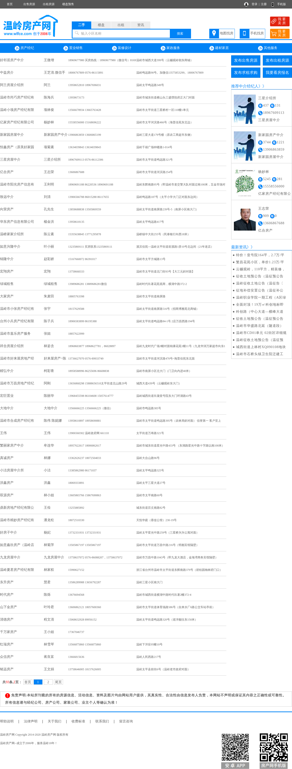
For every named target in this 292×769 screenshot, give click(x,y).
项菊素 (49, 147)
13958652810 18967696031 (84, 85)
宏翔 (47, 271)
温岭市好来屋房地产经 (17, 358)
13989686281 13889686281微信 (87, 284)
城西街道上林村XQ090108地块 (261, 347)
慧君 (47, 582)
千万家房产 (8, 632)
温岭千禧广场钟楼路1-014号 (154, 147)
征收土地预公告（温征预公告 (259, 276)
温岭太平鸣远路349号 (150, 85)
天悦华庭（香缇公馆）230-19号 (156, 520)
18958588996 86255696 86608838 (88, 371)
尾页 (58, 682)
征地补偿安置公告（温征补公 (259, 290)
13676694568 (76, 594)
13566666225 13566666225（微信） (90, 408)
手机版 (281, 4)
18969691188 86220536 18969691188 (90, 184)
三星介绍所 (52, 159)
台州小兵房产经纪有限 (17, 321)
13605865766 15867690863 (84, 495)
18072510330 (76, 520)
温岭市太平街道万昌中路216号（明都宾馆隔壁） (167, 545)
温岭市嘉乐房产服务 (15, 333)
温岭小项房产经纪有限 (17, 110)
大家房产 (7, 296)
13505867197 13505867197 (84, 545)
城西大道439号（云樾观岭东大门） (159, 383)
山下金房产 (8, 607)
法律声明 (30, 721)
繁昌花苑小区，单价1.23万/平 (260, 262)
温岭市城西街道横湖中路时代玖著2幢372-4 (163, 594)
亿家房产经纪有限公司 (17, 122)
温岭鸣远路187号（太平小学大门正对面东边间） (167, 197)
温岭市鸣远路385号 (148, 408)
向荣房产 (7, 209)
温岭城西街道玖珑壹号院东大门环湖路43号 (164, 396)
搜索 (180, 33)
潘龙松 (49, 520)
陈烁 (47, 594)
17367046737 (76, 632)
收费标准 (78, 721)
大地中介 (7, 408)
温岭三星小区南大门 (149, 582)
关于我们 (54, 721)
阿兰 (47, 85)
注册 (264, 4)
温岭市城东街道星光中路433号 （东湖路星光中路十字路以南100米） (180, 445)
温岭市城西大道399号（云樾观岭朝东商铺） (164, 60)
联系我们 (102, 721)
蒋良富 (49, 657)
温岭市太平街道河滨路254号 (154, 172)
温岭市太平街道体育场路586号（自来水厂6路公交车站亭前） (175, 607)
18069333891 (76, 483)
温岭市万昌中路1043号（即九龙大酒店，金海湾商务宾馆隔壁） (177, 557)
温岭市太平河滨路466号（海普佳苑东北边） (164, 122)
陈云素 (49, 234)
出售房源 (29, 4)
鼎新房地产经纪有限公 (17, 507)
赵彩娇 (49, 259)
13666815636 (76, 657)
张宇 (47, 309)
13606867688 (76, 172)
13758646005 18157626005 (84, 669)
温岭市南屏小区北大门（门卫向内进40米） (164, 371)
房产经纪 (24, 48)
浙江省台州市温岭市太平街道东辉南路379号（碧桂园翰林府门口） (179, 570)
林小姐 (49, 495)
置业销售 (73, 48)
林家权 (49, 570)
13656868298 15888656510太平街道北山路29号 (97, 383)
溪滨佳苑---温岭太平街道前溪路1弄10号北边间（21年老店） (175, 246)
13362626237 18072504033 (84, 458)
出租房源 (49, 4)
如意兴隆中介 (10, 246)
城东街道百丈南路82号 (150, 507)
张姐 (47, 333)
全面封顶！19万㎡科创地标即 (260, 304)
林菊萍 (49, 545)
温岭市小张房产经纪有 (17, 309)
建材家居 (219, 48)
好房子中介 (8, 532)
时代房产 (7, 594)
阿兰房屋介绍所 (12, 85)
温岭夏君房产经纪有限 (17, 570)
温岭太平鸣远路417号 (150, 222)
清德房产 (7, 619)
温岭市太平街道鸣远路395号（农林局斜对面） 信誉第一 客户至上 (178, 420)
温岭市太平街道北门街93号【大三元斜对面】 (165, 271)
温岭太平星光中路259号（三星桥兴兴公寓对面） (167, 532)
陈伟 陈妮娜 (53, 420)
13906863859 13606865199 (84, 134)
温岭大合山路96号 (148, 458)
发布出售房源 (245, 60)
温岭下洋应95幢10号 (149, 644)
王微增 (49, 60)
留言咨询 (126, 721)
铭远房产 (7, 669)
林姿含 (49, 346)
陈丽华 (49, 396)
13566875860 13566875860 (84, 644)
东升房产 (7, 582)
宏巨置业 (7, 396)
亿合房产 (7, 172)
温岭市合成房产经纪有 (17, 420)
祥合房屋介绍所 (12, 346)
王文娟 (49, 669)
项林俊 (49, 110)
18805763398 (76, 296)
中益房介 (7, 72)
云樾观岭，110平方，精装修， (260, 269)
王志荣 (49, 172)
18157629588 (76, 309)
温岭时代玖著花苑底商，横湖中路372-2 (161, 284)
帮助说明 (7, 721)
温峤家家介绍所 (12, 234)
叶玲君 (49, 607)
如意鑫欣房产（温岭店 (17, 545)
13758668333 (76, 271)
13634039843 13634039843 (84, 147)
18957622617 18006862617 (84, 445)
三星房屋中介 (10, 159)
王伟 (3, 433)
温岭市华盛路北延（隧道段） (259, 326)
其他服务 (267, 48)
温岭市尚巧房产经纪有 (17, 97)
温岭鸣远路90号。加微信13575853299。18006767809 (169, 72)
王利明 (49, 184)
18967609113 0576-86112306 (85, 159)
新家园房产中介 (56, 134)
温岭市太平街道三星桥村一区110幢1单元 (162, 110)
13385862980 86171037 (82, 470)
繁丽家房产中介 (12, 445)
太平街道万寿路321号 (150, 433)
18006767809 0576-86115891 (85, 72)
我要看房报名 (277, 72)
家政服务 (170, 48)
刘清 (47, 197)
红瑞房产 (7, 644)
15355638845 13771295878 (84, 234)
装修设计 (121, 48)
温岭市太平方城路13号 (150, 259)
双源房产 (7, 495)
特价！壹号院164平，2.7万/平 (260, 255)
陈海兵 (49, 97)
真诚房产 (7, 458)
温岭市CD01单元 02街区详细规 (261, 333)
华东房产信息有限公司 (17, 222)
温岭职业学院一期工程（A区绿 (261, 297)
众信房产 (7, 657)
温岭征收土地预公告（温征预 (259, 340)
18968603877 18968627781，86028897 (92, 346)
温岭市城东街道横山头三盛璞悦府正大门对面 (165, 97)
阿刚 (47, 383)
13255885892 (76, 507)
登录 (254, 4)
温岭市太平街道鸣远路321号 (154, 159)
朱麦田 (49, 296)
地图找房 (226, 33)
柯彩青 (49, 371)
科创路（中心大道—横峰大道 (259, 311)
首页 (10, 4)
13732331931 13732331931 (84, 532)
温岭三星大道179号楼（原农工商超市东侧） (164, 134)
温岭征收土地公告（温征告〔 (259, 283)
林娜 (47, 458)
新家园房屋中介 (12, 134)
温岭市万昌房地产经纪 (17, 383)
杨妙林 (49, 122)
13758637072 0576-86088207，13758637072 (95, 557)
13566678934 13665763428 (84, 110)
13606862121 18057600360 (84, 607)
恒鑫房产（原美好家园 (17, 147)
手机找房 (257, 33)
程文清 (49, 619)
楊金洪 (49, 222)
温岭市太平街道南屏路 (150, 296)
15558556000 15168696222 (84, 122)
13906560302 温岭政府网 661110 (88, 433)
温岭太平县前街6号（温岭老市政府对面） (163, 669)
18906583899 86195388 (82, 321)
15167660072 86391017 (82, 259)
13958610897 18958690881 (84, 420)
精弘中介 (7, 371)
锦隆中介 (7, 259)
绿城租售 (7, 284)
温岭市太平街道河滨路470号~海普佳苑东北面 (165, 358)
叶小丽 (49, 246)
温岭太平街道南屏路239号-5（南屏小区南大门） (167, 209)
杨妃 (47, 532)
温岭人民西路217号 (148, 657)
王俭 (47, 507)
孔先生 (49, 209)
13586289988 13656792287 (84, 582)
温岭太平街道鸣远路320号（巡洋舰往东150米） (167, 619)
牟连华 (49, 445)
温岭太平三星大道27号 (150, 483)
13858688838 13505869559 (84, 209)
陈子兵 (49, 321)
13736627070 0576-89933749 (85, 358)
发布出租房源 (277, 60)
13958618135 (76, 222)
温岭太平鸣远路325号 (150, 470)
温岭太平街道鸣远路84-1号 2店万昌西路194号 (165, 321)
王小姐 (49, 632)
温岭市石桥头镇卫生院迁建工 (259, 354)
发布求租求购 (245, 72)
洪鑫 (47, 483)
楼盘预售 (68, 4)
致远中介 (7, 197)
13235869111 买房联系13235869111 (90, 246)
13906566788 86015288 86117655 (88, 197)
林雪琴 (49, 644)
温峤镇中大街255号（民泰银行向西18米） (163, 234)
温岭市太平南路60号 (149, 495)
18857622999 (76, 333)
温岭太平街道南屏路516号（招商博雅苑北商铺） (167, 309)
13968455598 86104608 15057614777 (90, 396)
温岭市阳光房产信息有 (17, 184)
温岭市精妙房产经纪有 (17, 520)
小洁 (47, 470)
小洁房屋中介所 (12, 470)
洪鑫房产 (7, 483)
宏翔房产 (7, 271)
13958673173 (76, 97)
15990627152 (76, 570)
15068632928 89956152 (82, 619)
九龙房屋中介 (10, 557)
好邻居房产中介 (12, 60)
